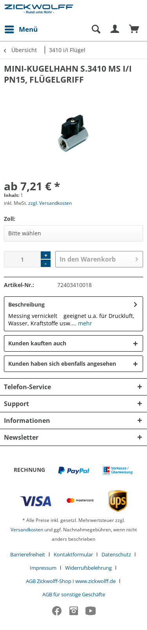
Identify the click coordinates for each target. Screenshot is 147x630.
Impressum (43, 567)
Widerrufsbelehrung (88, 567)
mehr (84, 323)
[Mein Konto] (115, 29)
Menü (21, 28)
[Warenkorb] (134, 29)
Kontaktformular (73, 554)
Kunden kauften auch (37, 343)
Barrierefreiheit (27, 554)
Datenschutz (116, 554)
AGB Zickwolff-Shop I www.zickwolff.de (71, 581)
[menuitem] (21, 29)
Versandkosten (27, 529)
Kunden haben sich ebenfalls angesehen (62, 363)
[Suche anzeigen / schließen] (95, 29)
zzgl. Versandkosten (50, 203)
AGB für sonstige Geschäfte (73, 594)
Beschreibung (26, 304)
